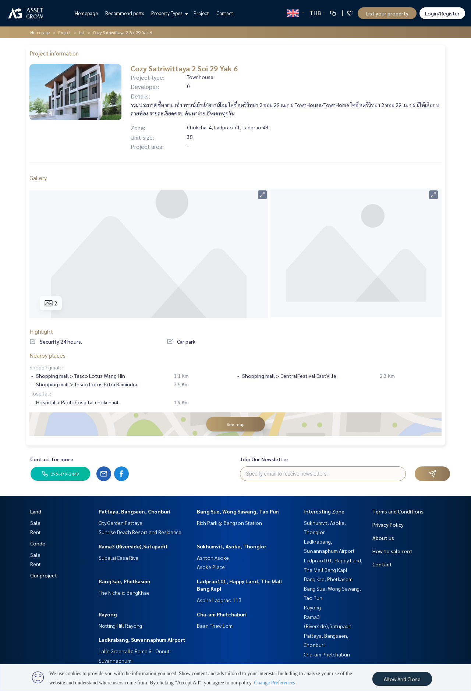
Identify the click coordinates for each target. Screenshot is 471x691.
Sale (35, 522)
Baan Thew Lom (215, 625)
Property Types (168, 13)
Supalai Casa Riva (118, 557)
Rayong (108, 614)
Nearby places (47, 355)
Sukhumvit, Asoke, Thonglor (231, 546)
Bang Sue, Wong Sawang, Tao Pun (238, 511)
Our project (43, 575)
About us (383, 537)
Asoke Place (211, 566)
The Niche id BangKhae (124, 592)
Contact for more (51, 459)
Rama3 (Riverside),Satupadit (133, 546)
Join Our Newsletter (264, 459)
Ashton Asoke (213, 557)
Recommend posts (124, 13)
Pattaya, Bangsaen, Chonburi (134, 511)
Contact (224, 13)
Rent (35, 532)
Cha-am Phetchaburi (222, 614)
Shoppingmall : (46, 367)
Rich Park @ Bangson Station (229, 522)
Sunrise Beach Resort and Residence (140, 532)
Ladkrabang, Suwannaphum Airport (142, 639)
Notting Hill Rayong (120, 625)
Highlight (41, 331)
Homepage (86, 13)
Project (201, 13)
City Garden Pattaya (120, 522)
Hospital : (40, 393)
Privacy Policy (388, 524)
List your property (387, 13)
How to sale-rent (392, 551)
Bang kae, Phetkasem (124, 581)
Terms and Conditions (398, 511)
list (82, 32)
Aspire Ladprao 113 (219, 600)
